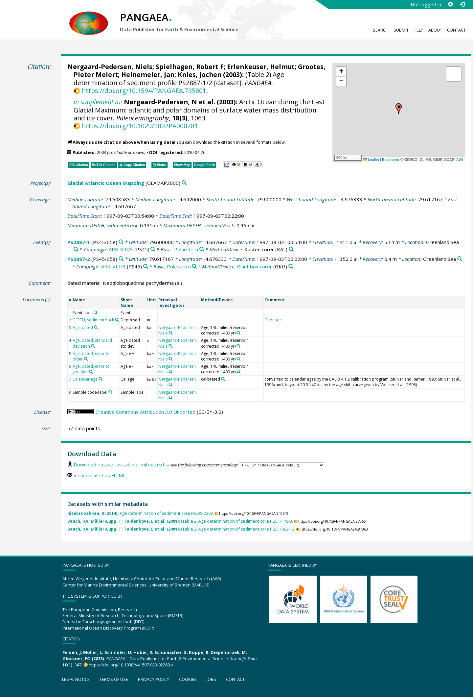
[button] (399, 109)
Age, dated (83, 327)
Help (418, 30)
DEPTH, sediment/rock (93, 320)
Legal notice (76, 679)
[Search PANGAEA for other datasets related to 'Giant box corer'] (290, 266)
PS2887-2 (78, 259)
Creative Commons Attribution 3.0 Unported (145, 412)
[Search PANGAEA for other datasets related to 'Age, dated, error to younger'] (91, 372)
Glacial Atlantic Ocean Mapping (105, 183)
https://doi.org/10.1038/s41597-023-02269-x (131, 665)
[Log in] (462, 4)
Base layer (390, 160)
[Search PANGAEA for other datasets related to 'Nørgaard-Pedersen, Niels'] (170, 333)
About (435, 30)
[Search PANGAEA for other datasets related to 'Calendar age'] (100, 379)
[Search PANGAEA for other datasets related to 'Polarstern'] (201, 249)
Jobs (211, 679)
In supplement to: (98, 101)
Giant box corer (254, 266)
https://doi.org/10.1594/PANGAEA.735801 (144, 90)
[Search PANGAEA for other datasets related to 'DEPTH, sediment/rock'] (117, 320)
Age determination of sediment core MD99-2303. (140, 513)
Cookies (188, 679)
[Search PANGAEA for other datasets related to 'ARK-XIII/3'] (152, 249)
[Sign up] (450, 4)
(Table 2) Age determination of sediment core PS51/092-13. (181, 529)
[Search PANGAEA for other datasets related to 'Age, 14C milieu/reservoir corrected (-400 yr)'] (238, 333)
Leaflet (371, 160)
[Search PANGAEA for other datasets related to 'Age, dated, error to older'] (86, 359)
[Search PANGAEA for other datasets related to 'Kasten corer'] (291, 249)
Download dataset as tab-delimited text (119, 464)
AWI (459, 160)
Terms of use (114, 679)
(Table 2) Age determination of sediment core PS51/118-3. (180, 521)
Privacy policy (153, 679)
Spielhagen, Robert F (190, 66)
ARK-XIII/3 (121, 249)
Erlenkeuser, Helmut (261, 66)
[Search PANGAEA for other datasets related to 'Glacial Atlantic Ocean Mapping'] (184, 183)
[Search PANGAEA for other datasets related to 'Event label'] (96, 312)
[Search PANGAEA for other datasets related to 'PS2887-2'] (121, 259)
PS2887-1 (78, 242)
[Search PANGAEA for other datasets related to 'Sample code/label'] (110, 392)
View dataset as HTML (99, 475)
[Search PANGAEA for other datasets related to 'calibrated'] (223, 379)
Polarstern (186, 249)
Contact (456, 30)
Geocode (273, 320)
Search (381, 30)
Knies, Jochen (199, 74)
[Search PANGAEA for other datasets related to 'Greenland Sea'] (76, 249)
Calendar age (85, 379)
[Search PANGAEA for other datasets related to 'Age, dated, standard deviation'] (93, 346)
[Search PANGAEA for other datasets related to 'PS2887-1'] (121, 242)
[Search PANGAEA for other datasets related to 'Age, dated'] (96, 327)
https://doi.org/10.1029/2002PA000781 (140, 125)
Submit (401, 30)
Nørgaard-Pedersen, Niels (109, 66)
